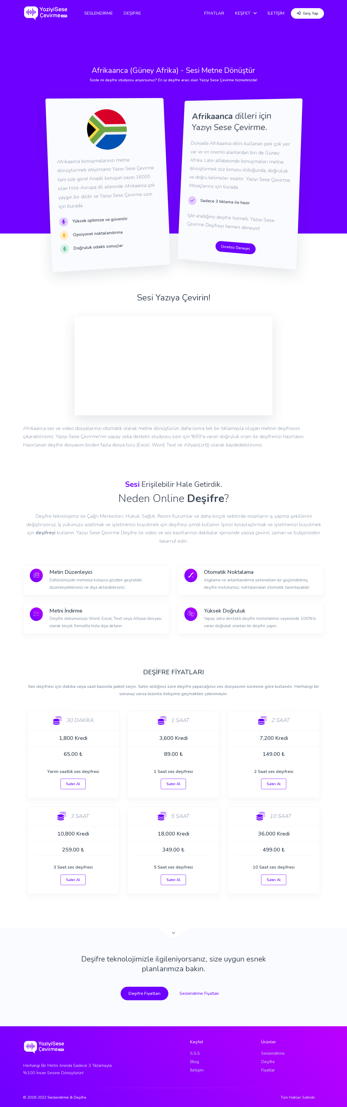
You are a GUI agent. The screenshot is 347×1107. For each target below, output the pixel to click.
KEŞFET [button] (242, 13)
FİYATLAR (214, 13)
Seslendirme (273, 1053)
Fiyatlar (268, 1070)
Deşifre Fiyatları (144, 993)
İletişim (197, 1070)
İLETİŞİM (276, 13)
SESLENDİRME (99, 13)
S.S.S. (195, 1053)
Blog (194, 1062)
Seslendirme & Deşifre (66, 1097)
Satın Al (73, 783)
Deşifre (268, 1062)
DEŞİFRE (133, 13)
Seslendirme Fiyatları (199, 993)
